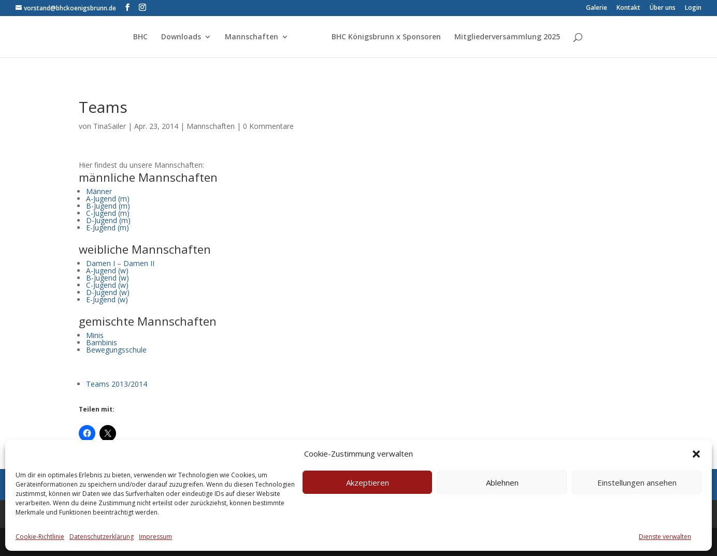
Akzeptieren (367, 482)
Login (693, 8)
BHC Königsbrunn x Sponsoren (386, 37)
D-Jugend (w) (108, 292)
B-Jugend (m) (108, 206)
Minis (95, 335)
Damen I (100, 263)
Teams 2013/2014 (116, 384)
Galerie (596, 8)
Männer (99, 191)
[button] (696, 454)
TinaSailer (109, 126)
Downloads (181, 37)
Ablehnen (502, 482)
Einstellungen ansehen (637, 482)
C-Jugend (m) (108, 213)
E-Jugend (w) (107, 299)
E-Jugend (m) (107, 227)
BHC (140, 37)
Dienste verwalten (665, 536)
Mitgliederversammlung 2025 (507, 37)
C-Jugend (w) (107, 285)
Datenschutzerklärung (101, 536)
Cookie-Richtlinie (40, 536)
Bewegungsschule (116, 350)
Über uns (663, 8)
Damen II (138, 263)
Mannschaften (251, 37)
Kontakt (628, 8)
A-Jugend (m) (108, 198)
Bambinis (101, 342)
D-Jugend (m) (108, 220)
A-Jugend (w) (107, 270)
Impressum (155, 536)
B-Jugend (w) (107, 278)
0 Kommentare (268, 126)
